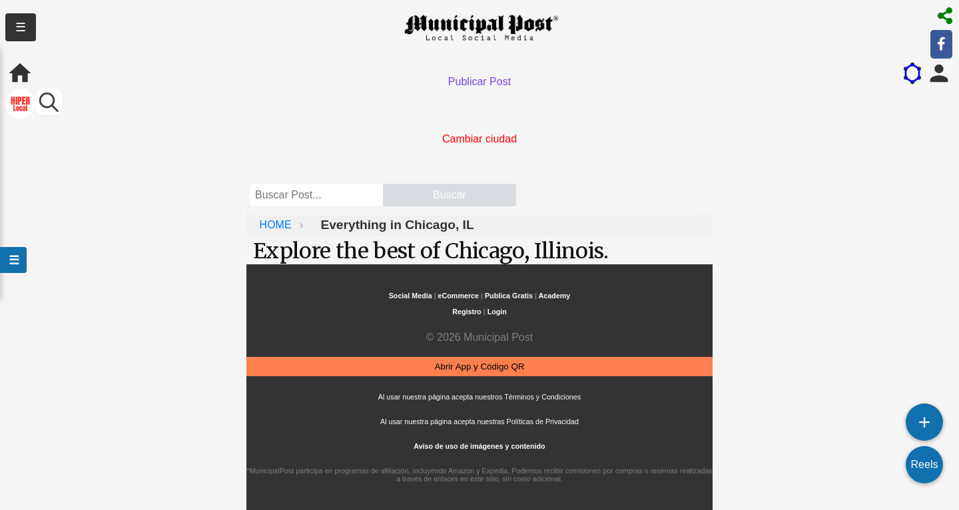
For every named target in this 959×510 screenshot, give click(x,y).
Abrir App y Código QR (480, 367)
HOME (277, 224)
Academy (555, 296)
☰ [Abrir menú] (13, 260)
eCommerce (458, 296)
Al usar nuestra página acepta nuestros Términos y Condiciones (479, 397)
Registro (466, 312)
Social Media (410, 296)
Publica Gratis (509, 296)
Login (497, 312)
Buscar (449, 194)
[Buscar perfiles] (48, 102)
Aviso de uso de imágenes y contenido (479, 446)
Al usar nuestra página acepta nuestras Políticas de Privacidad (479, 421)
